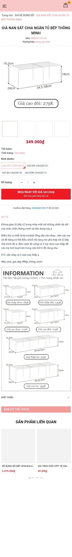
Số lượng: (6, 182)
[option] (36, 83)
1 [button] (29, 477)
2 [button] (33, 477)
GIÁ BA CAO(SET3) (12, 172)
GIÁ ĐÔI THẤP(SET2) (13, 166)
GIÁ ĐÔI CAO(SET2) (37, 165)
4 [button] (41, 477)
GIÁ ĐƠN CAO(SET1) (36, 172)
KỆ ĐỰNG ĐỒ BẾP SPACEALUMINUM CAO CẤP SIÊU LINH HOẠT (18, 466)
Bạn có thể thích (16, 409)
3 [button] (37, 477)
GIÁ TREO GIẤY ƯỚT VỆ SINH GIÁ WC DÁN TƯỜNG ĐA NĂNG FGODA (54, 466)
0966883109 (38, 208)
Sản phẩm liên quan (36, 422)
